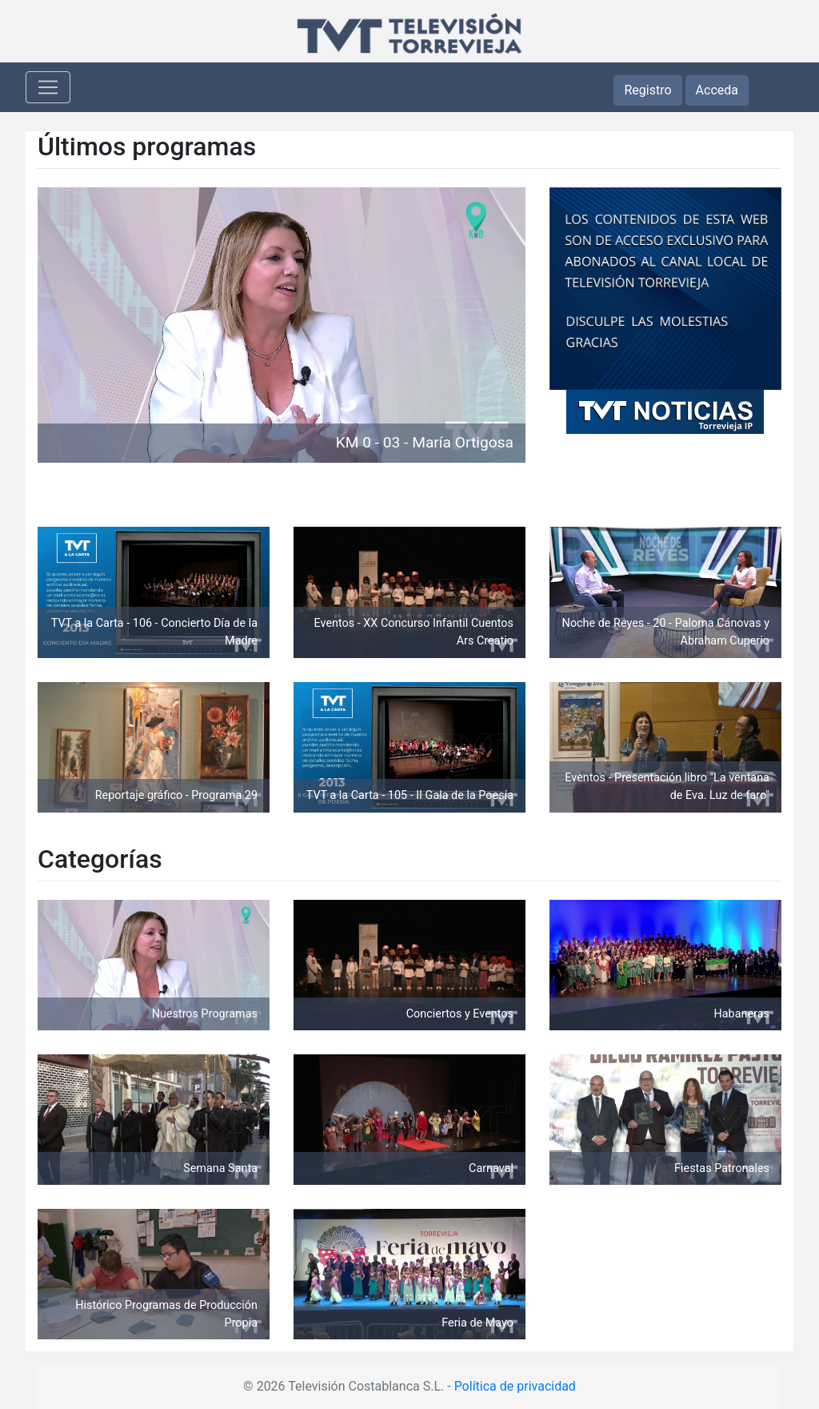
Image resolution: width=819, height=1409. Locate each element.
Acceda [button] (717, 90)
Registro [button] (647, 90)
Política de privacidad (515, 1386)
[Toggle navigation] (48, 87)
